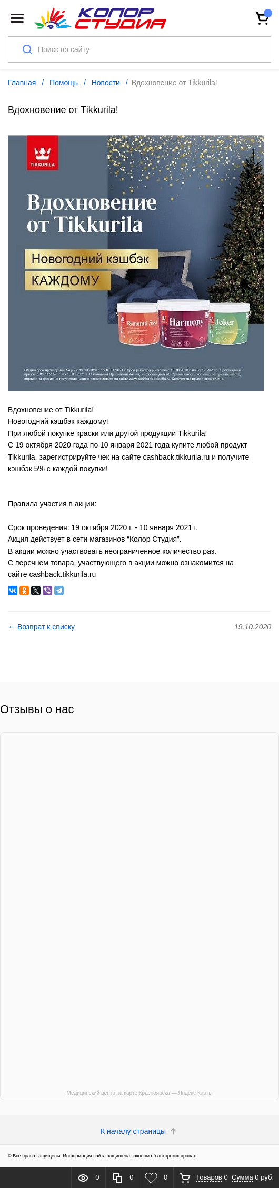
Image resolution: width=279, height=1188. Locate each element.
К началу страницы (139, 1131)
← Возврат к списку (41, 627)
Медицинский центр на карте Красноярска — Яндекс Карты (140, 1093)
